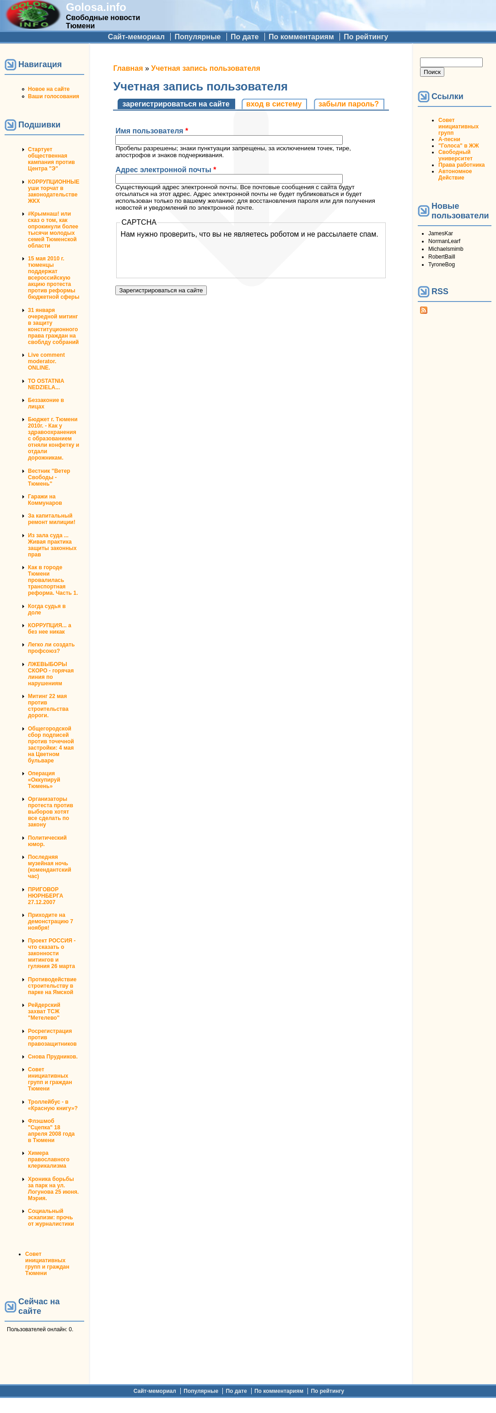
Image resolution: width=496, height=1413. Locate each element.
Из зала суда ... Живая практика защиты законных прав (52, 545)
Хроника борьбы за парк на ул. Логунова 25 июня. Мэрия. (53, 1188)
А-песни (449, 139)
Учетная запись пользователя (205, 68)
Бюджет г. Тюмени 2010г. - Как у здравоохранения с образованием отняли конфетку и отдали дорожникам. (53, 438)
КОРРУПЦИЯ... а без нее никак (49, 628)
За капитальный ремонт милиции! (51, 519)
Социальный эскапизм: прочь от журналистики (51, 1217)
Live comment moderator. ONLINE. (46, 361)
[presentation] (189, 256)
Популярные (197, 37)
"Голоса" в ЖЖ (458, 146)
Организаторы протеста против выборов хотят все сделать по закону (50, 812)
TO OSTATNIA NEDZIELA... (46, 384)
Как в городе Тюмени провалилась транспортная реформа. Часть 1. (53, 580)
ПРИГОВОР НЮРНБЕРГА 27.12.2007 (45, 895)
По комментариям (301, 37)
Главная (128, 68)
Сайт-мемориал (136, 37)
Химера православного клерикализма (49, 1159)
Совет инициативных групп (458, 126)
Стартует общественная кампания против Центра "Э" (51, 159)
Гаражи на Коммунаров (45, 499)
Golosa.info (96, 7)
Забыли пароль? (348, 104)
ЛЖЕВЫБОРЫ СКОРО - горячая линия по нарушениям (51, 674)
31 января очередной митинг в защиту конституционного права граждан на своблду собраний (53, 326)
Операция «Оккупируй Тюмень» (44, 779)
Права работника (461, 165)
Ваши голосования (53, 96)
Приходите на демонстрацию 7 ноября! (50, 921)
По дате (245, 37)
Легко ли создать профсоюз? (51, 647)
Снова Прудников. (53, 1056)
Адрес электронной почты (165, 170)
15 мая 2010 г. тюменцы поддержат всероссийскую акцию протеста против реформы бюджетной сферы (53, 277)
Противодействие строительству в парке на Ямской (52, 985)
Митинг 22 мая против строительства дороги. (48, 706)
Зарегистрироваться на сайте (178, 104)
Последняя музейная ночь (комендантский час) (49, 866)
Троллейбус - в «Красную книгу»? (53, 1105)
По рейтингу (366, 37)
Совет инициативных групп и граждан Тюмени (50, 1079)
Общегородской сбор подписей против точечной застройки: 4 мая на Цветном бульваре (51, 744)
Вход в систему (274, 104)
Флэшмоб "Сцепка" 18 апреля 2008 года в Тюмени (51, 1130)
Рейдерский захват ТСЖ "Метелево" (44, 1011)
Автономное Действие (455, 174)
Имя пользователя (151, 131)
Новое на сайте (49, 89)
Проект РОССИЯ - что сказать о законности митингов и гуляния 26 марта (51, 953)
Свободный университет (455, 155)
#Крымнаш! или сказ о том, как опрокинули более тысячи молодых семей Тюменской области (53, 230)
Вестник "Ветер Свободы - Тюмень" (49, 477)
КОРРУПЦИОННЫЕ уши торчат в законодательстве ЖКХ (53, 191)
